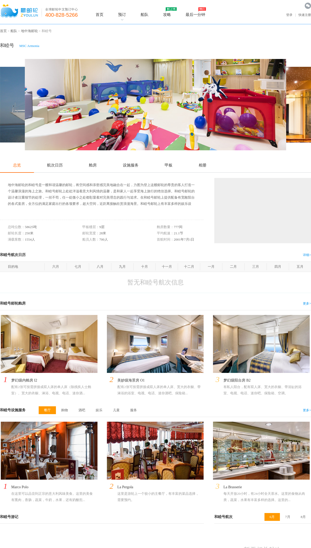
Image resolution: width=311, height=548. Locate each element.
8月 (303, 517)
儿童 (116, 410)
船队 (144, 14)
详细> (307, 255)
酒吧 (81, 410)
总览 (17, 165)
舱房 (93, 165)
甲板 (168, 165)
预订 (122, 14)
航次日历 (55, 165)
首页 (99, 14)
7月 (287, 517)
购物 (64, 410)
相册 (202, 165)
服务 (133, 410)
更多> (307, 303)
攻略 (167, 14)
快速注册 (304, 15)
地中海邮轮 (29, 31)
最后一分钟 (195, 14)
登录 (289, 15)
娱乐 (99, 410)
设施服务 (131, 165)
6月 (272, 517)
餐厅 (47, 410)
